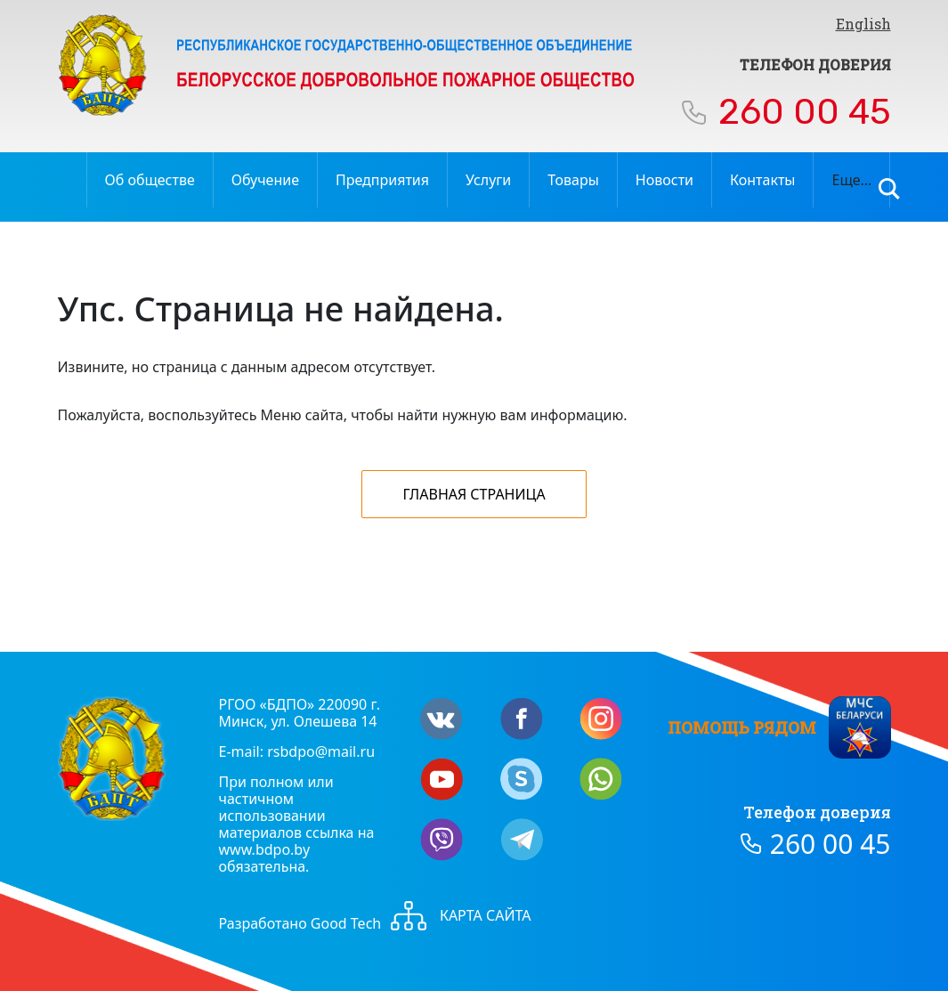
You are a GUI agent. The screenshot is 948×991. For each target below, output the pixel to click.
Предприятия (382, 180)
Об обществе (150, 180)
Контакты (762, 180)
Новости (664, 180)
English (863, 23)
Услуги (488, 180)
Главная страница (473, 494)
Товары (573, 180)
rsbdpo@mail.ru (321, 751)
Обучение (265, 180)
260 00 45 (804, 112)
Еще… (851, 180)
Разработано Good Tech (300, 923)
